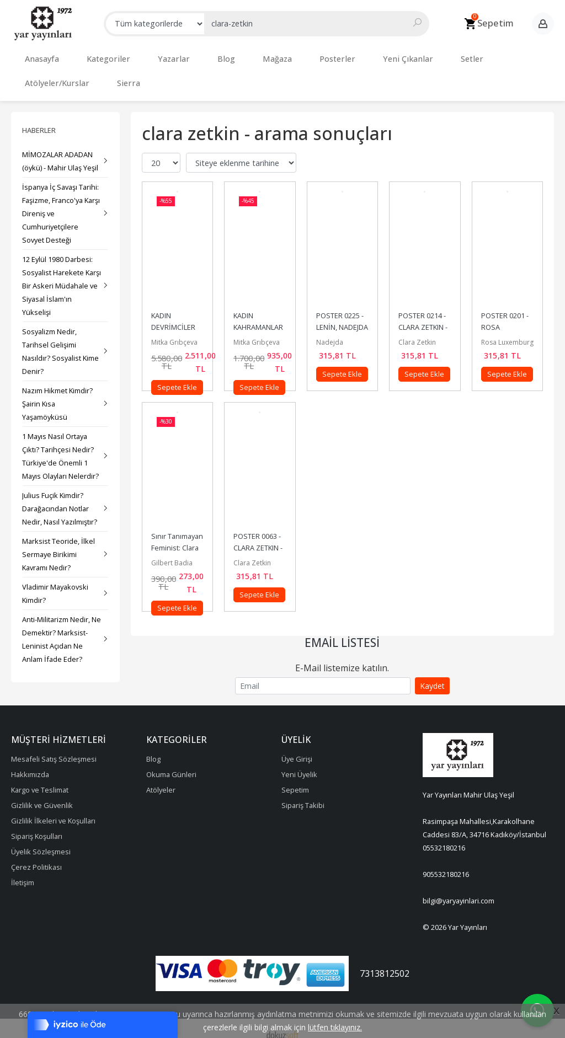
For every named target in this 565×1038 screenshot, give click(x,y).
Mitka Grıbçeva (174, 331)
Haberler (39, 119)
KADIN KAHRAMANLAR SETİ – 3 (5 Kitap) (259, 316)
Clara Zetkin (417, 331)
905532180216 (446, 863)
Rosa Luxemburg (507, 331)
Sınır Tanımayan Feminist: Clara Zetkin (178, 536)
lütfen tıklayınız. (335, 1027)
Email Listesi (342, 631)
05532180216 (444, 837)
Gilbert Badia (172, 552)
